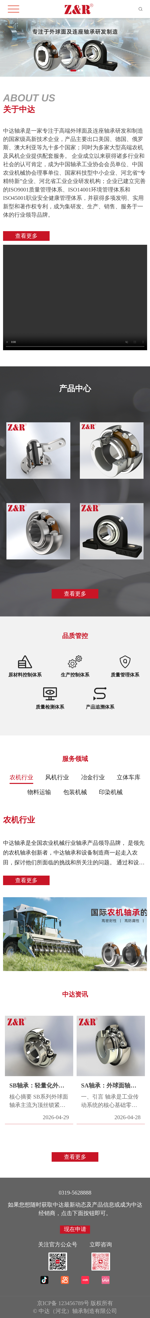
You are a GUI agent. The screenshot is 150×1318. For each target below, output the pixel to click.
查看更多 (26, 236)
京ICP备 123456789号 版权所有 (75, 1303)
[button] (70, 71)
